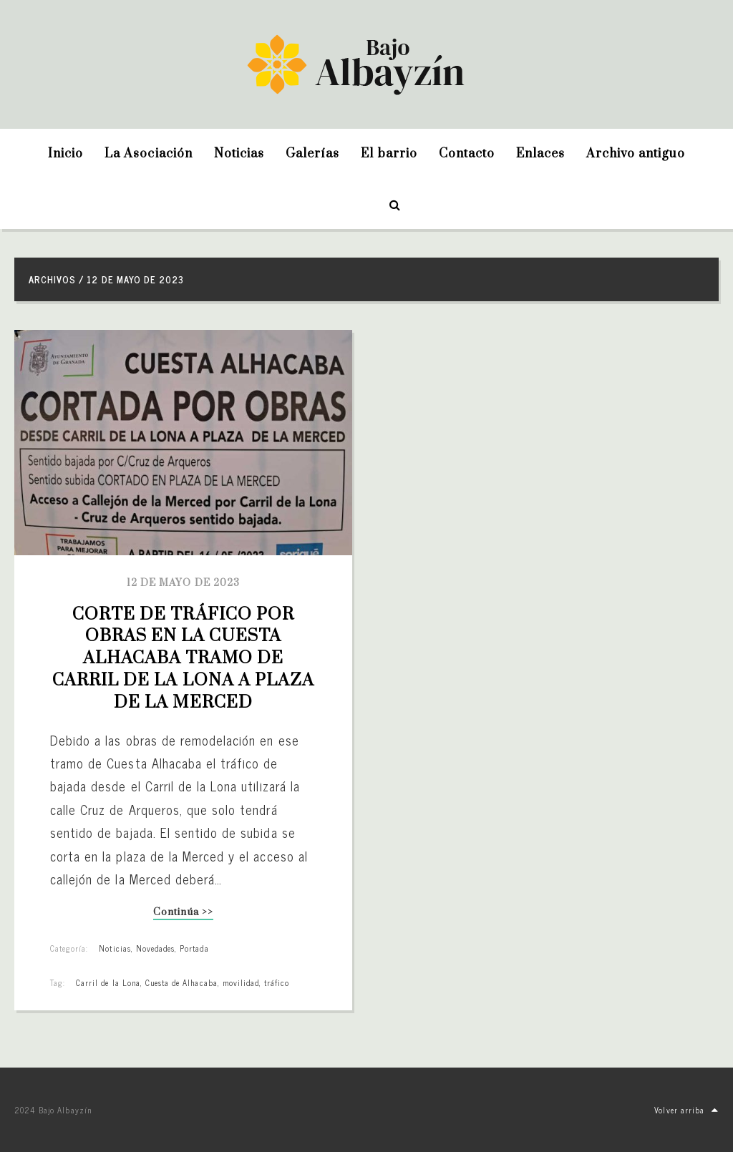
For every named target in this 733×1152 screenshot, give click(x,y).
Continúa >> (183, 913)
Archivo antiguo (635, 154)
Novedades (155, 948)
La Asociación (149, 154)
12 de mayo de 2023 (183, 583)
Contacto (467, 154)
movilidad (241, 982)
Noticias (239, 154)
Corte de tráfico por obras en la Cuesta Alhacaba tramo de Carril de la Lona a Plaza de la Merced (185, 658)
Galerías (312, 154)
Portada (194, 948)
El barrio (389, 154)
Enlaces (540, 154)
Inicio (65, 154)
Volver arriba (686, 1109)
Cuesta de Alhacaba (181, 982)
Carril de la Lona (108, 982)
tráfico (276, 982)
